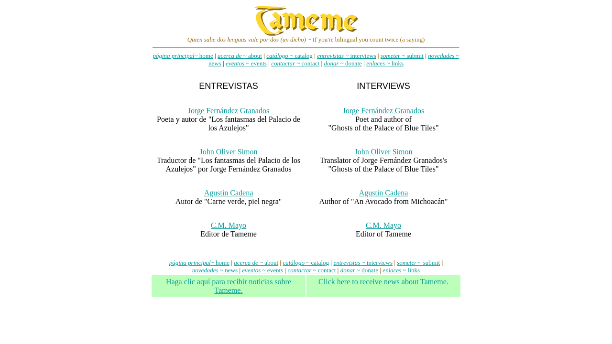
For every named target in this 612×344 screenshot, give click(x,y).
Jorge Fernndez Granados (228, 111)
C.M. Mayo (228, 225)
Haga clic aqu (228, 286)
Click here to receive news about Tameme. (383, 282)
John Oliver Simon (229, 152)
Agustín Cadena (228, 193)
